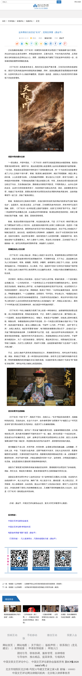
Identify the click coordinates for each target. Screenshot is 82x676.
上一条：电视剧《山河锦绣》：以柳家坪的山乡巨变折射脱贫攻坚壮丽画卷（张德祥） (32, 584)
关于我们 (36, 645)
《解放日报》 (48, 38)
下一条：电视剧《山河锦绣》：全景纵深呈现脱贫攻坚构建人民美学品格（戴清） (31, 587)
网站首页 (8, 645)
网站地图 (77, 2)
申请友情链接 (36, 648)
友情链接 (19, 648)
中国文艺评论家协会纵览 (18, 521)
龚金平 (61, 38)
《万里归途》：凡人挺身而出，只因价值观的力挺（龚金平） (32, 539)
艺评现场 (11, 21)
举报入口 (53, 648)
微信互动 (52, 635)
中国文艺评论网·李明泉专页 (19, 527)
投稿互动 (12, 635)
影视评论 (20, 21)
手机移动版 (30, 637)
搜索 (59, 2)
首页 (3, 21)
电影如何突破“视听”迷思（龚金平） (22, 533)
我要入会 (72, 635)
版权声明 (50, 645)
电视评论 (29, 21)
